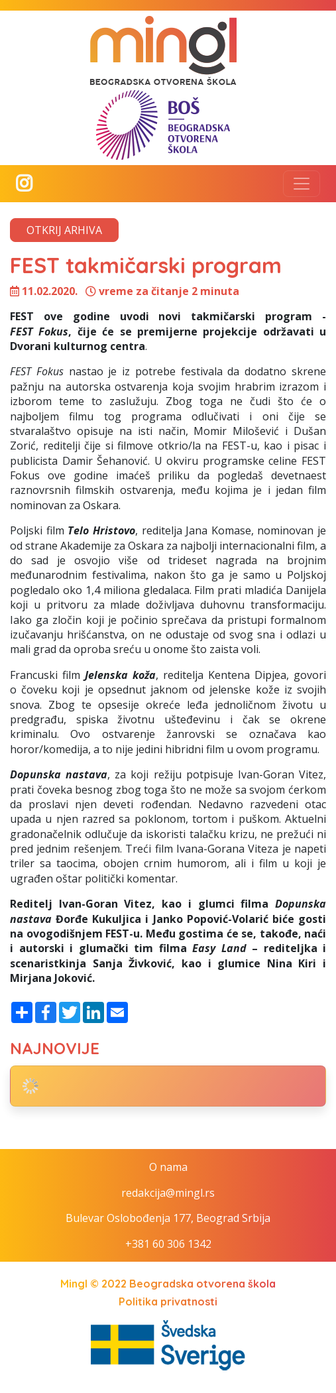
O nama (168, 1167)
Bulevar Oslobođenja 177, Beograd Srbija (168, 1218)
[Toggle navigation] (301, 183)
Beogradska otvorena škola (202, 1283)
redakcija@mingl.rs (168, 1192)
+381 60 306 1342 (168, 1244)
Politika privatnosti (168, 1301)
